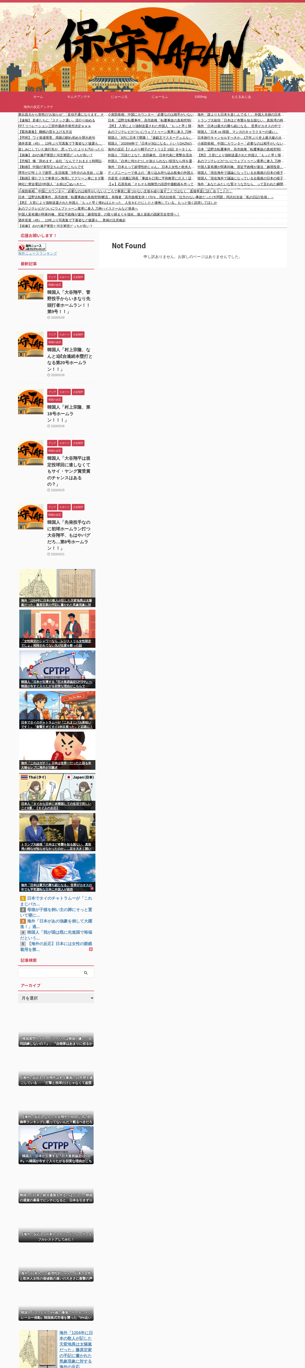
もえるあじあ (241, 97)
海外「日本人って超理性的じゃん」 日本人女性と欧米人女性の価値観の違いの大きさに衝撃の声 (152, 167)
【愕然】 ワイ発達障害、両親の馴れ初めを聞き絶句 (56, 138)
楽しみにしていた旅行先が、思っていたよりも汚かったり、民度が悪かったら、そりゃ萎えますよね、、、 (63, 149)
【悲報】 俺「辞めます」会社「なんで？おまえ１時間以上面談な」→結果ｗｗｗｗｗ (63, 161)
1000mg (201, 97)
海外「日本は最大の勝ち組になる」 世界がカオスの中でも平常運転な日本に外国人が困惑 (242, 126)
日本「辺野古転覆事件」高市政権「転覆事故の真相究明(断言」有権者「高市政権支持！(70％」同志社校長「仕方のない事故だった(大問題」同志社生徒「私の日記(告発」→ (152, 120)
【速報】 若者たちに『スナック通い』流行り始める (56, 120)
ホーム (38, 97)
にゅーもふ (160, 97)
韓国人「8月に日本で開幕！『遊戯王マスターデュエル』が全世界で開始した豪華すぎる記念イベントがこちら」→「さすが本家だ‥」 (152, 138)
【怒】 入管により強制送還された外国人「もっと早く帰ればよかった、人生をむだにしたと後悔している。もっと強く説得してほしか (152, 126)
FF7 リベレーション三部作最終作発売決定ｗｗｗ (54, 126)
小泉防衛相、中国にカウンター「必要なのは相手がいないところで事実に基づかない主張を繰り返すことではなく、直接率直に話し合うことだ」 (152, 114)
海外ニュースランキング (37, 253)
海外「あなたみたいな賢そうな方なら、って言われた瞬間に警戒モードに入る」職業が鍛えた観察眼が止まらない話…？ (242, 184)
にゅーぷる (119, 97)
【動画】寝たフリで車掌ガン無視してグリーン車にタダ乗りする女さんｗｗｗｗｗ (63, 178)
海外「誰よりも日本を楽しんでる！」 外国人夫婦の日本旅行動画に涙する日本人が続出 (242, 114)
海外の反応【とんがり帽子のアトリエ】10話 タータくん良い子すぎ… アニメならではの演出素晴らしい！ (152, 149)
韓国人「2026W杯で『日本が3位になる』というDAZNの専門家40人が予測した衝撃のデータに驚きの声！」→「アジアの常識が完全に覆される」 (152, 143)
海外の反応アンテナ (38, 107)
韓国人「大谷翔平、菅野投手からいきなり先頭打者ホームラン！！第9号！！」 (70, 297)
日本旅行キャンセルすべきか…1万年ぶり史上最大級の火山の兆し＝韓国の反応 (242, 138)
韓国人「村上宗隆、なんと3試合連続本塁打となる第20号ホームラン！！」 (70, 346)
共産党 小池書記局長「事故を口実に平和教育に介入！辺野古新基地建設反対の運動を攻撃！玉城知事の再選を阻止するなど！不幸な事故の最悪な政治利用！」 (152, 178)
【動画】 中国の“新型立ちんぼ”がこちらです (51, 167)
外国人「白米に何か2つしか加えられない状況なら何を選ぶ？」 (152, 161)
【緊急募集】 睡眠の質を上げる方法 (45, 132)
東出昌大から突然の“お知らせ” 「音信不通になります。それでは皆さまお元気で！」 (63, 114)
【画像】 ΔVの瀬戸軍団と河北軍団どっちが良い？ (55, 155)
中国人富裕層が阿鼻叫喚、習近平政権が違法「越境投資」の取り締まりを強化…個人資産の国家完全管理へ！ (242, 167)
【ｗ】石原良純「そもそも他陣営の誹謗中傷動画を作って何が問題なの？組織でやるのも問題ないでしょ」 (152, 184)
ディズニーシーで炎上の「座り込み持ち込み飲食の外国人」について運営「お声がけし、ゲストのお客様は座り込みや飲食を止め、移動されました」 (152, 173)
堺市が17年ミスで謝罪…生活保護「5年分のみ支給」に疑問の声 (63, 173)
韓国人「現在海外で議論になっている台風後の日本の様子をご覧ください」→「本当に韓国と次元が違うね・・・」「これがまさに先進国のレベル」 (242, 173)
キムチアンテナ (78, 97)
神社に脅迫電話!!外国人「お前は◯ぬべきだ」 (52, 184)
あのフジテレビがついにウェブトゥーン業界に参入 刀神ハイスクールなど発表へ (152, 132)
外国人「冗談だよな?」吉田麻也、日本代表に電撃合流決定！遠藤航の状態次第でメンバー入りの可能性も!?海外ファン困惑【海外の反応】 (152, 155)
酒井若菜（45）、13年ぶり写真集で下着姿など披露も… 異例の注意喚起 (63, 143)
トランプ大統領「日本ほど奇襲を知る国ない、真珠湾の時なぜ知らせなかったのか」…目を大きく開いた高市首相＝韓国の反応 (242, 120)
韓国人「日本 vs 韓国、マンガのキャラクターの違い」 (237, 132)
